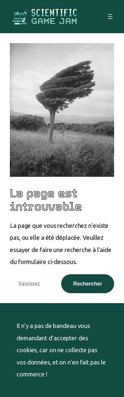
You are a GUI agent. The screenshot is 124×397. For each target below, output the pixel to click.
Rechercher (87, 284)
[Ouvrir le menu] (110, 17)
